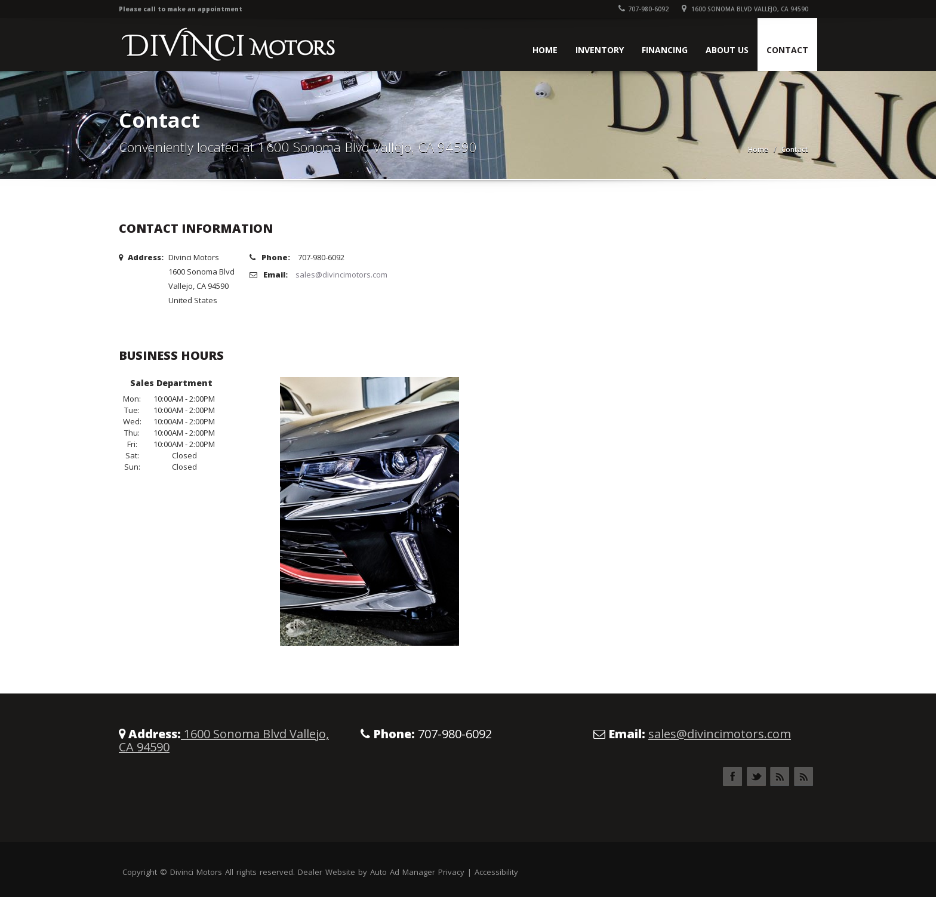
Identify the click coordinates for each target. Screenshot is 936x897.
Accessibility (496, 872)
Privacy (451, 872)
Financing (665, 50)
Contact (787, 50)
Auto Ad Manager (402, 872)
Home (545, 50)
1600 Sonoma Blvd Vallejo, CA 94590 (745, 9)
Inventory (599, 50)
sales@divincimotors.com (341, 274)
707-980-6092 (643, 9)
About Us (727, 50)
